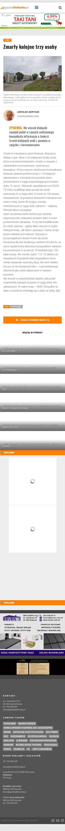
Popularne (16, 307)
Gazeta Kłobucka (37, 736)
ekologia (9, 740)
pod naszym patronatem (43, 740)
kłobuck (53, 736)
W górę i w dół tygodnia (28, 745)
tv (28, 749)
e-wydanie (22, 740)
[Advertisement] (34, 300)
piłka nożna (50, 745)
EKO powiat (52, 732)
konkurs (8, 745)
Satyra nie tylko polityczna (28, 732)
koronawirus (18, 736)
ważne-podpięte (27, 723)
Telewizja (19, 749)
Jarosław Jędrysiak (28, 112)
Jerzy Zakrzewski (41, 749)
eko (6, 736)
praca (7, 749)
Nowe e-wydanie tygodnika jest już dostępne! (28, 728)
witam (7, 732)
